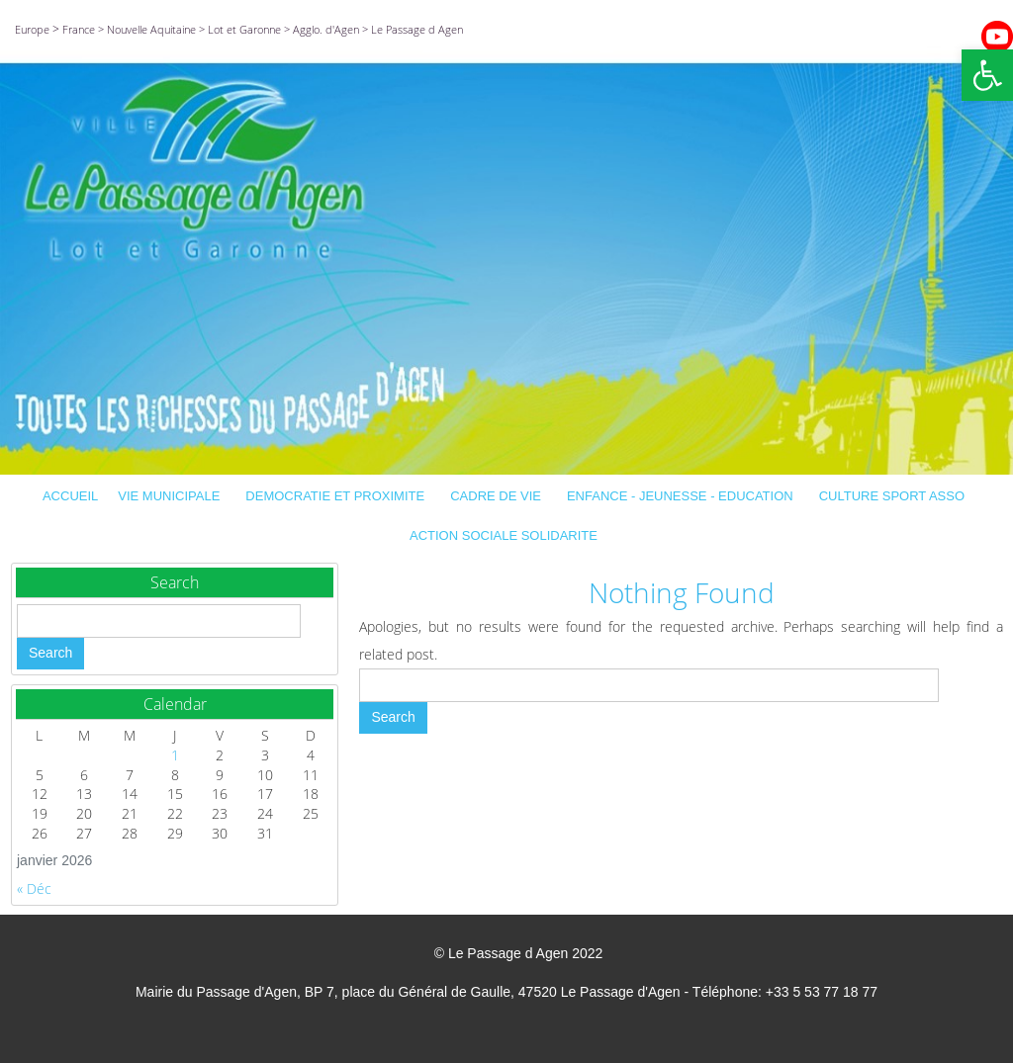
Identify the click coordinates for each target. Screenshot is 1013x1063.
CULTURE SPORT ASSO (894, 495)
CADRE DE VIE (498, 495)
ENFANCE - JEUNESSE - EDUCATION (683, 495)
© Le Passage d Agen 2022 (518, 953)
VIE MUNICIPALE (172, 495)
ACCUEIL (70, 495)
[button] (987, 75)
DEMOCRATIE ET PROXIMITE (337, 495)
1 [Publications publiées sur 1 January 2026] (175, 755)
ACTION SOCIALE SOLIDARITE (506, 535)
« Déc (34, 888)
